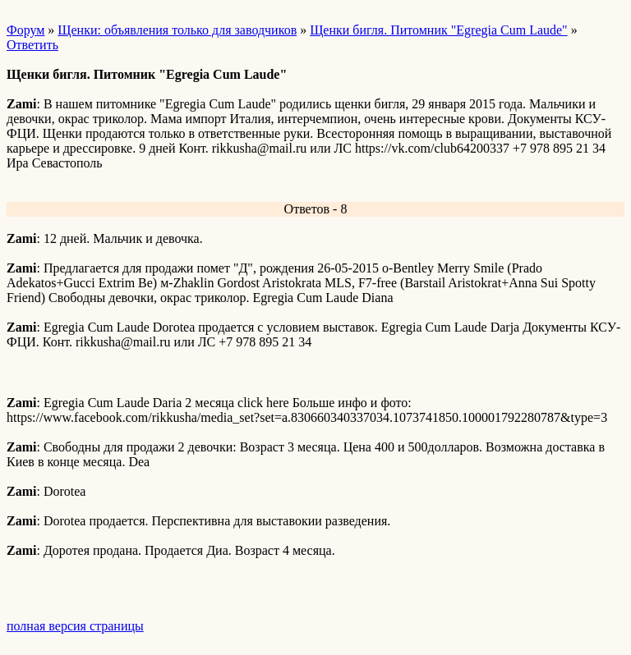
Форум (25, 30)
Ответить (32, 45)
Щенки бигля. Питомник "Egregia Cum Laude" (438, 30)
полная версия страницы (75, 626)
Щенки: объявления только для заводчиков (177, 30)
